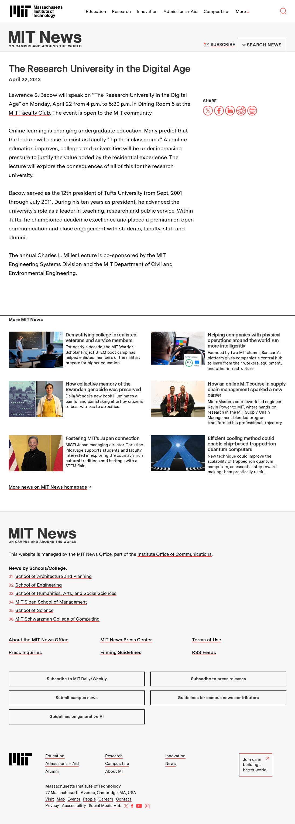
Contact (123, 799)
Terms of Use (206, 639)
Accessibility (74, 805)
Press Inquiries (25, 652)
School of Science (34, 610)
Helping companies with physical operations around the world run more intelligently (244, 340)
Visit (49, 799)
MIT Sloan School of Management (51, 602)
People (89, 799)
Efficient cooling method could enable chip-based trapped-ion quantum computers (242, 443)
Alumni (52, 771)
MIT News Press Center (126, 639)
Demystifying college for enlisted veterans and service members (101, 337)
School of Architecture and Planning (53, 576)
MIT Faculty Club (29, 113)
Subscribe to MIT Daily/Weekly (77, 678)
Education (96, 11)
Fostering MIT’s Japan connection (102, 438)
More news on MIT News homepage (48, 487)
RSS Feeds (204, 652)
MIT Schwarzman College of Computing (57, 619)
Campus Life (216, 11)
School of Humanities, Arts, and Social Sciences (65, 593)
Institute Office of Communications (175, 554)
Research (121, 11)
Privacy (52, 805)
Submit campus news (77, 697)
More (242, 11)
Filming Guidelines (120, 652)
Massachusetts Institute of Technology (83, 786)
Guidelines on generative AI (76, 716)
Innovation (147, 11)
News (170, 763)
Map (61, 799)
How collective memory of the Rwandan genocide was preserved (103, 386)
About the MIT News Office (38, 639)
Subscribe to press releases (218, 678)
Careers (105, 799)
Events (73, 799)
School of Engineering (38, 585)
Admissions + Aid (180, 11)
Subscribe (223, 44)
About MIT (115, 771)
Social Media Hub (105, 805)
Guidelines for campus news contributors (218, 697)
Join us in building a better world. (256, 764)
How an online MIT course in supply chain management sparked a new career (247, 389)
